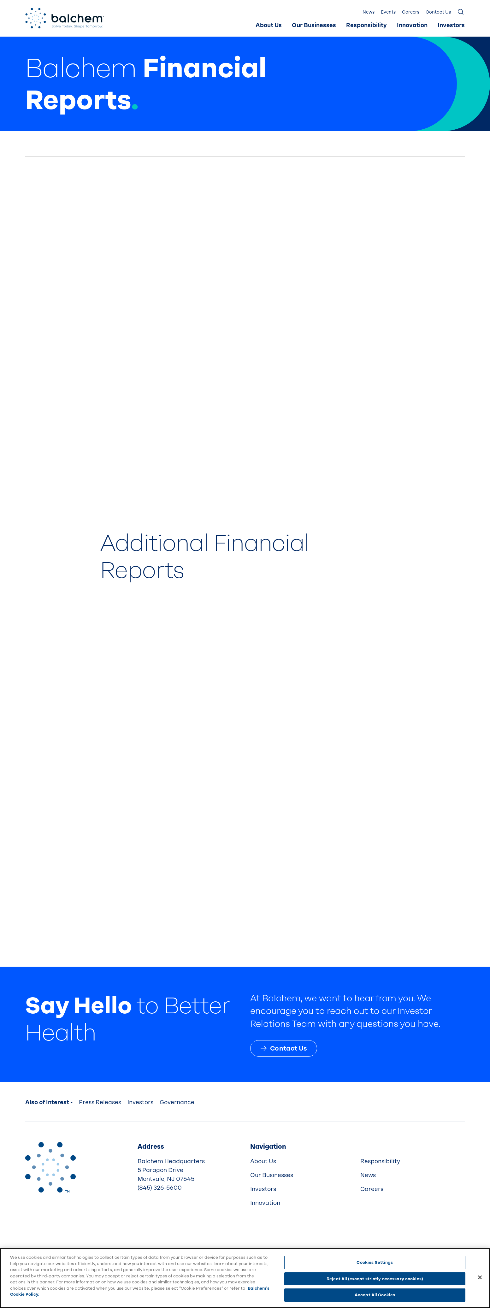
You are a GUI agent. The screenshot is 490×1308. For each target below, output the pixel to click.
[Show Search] (461, 12)
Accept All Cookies (375, 1295)
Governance (177, 1102)
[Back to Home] (50, 1167)
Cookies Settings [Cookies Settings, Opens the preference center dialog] (375, 1262)
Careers (410, 12)
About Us (269, 25)
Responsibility (366, 25)
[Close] (480, 1277)
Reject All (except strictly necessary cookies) (375, 1278)
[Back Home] (64, 18)
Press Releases (100, 1102)
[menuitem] (269, 25)
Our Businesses (314, 25)
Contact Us (438, 12)
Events (388, 12)
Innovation (412, 25)
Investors (451, 25)
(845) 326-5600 (160, 1187)
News (369, 12)
